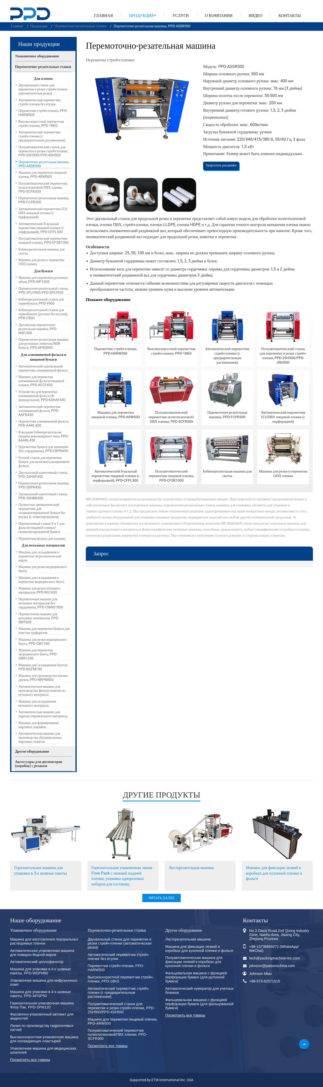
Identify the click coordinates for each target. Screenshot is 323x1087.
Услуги (180, 15)
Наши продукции (39, 43)
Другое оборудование (32, 751)
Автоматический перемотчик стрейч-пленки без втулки (39, 102)
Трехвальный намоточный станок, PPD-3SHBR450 (43, 496)
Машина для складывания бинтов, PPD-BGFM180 (43, 667)
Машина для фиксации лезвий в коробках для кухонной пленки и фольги (274, 873)
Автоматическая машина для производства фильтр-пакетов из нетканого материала (41, 690)
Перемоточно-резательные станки (80, 26)
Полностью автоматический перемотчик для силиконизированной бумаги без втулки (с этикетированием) (41, 511)
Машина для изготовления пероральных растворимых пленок (44, 941)
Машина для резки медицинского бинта (42, 569)
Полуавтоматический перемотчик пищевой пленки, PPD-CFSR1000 (171, 476)
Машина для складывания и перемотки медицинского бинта (41, 580)
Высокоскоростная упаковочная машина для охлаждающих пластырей (44, 1039)
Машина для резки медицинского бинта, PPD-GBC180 (42, 641)
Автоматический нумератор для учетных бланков (199, 990)
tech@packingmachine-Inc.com (274, 958)
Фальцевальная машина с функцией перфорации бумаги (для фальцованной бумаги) (199, 1004)
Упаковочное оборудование (37, 56)
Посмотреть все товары (30, 1060)
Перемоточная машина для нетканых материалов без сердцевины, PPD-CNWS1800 (40, 603)
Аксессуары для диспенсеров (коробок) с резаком (38, 764)
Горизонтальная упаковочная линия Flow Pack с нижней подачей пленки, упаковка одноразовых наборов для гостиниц (121, 875)
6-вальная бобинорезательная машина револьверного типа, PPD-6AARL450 (43, 436)
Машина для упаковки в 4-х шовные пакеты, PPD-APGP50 (40, 994)
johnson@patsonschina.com (272, 966)
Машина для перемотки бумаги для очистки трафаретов (44, 631)
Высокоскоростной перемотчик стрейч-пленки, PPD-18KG (171, 351)
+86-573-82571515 (264, 981)
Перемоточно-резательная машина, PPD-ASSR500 (43, 164)
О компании (218, 15)
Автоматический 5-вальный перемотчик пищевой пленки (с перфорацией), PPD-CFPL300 (116, 476)
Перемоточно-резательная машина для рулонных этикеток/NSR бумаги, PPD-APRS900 (43, 343)
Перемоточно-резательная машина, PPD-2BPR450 (43, 485)
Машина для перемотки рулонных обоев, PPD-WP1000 (43, 280)
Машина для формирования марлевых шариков (38, 725)
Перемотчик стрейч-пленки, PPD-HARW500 (115, 351)
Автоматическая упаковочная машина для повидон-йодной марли (42, 953)
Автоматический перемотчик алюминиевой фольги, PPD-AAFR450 (39, 411)
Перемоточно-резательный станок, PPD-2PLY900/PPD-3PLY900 (43, 290)
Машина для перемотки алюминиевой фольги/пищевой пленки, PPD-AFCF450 (41, 381)
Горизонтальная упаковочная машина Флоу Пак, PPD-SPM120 (42, 1005)
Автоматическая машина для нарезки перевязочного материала (42, 714)
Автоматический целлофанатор (36, 962)
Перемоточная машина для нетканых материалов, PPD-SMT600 (38, 618)
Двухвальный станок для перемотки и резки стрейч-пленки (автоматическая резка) (42, 89)
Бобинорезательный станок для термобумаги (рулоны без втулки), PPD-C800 (43, 314)
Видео (255, 15)
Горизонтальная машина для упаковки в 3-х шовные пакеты (40, 870)
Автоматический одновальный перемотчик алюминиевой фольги (43, 368)
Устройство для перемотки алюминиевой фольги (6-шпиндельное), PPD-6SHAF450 (42, 396)
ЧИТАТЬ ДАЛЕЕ (161, 898)
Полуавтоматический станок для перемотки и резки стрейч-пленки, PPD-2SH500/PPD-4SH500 (283, 356)
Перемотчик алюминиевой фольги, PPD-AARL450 (43, 423)
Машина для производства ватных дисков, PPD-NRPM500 (43, 678)
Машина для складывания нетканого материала (37, 703)
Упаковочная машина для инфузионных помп (43, 982)
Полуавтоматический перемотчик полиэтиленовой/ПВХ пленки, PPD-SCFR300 (171, 417)
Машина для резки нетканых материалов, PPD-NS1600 (39, 590)
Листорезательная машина (191, 867)
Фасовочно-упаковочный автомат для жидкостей (41, 1016)
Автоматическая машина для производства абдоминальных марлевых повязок (40, 737)
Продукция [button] (141, 15)
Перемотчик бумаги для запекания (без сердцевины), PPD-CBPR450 (43, 449)
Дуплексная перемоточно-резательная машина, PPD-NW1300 (37, 329)
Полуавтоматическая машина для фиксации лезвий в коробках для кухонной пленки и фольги (194, 962)
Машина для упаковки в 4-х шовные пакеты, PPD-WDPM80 (40, 971)
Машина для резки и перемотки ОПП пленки (283, 473)
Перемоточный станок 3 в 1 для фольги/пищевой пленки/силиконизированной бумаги (41, 528)
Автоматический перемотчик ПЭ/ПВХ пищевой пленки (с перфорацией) (283, 417)
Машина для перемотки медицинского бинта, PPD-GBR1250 (38, 654)
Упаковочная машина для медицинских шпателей (43, 1050)
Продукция (38, 26)
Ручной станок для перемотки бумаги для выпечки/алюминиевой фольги (43, 462)
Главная (103, 15)
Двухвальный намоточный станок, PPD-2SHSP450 (43, 475)
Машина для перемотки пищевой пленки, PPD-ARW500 (115, 414)
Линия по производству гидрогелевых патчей (41, 1028)
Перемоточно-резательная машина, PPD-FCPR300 (227, 414)
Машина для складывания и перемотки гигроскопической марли (39, 556)
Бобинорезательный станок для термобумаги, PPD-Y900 (41, 301)
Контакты (290, 15)
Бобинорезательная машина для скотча (227, 473)
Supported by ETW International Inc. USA (161, 1080)
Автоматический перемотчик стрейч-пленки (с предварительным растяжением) (227, 356)
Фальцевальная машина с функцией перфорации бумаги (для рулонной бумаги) (196, 977)
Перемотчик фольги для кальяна (41, 538)
